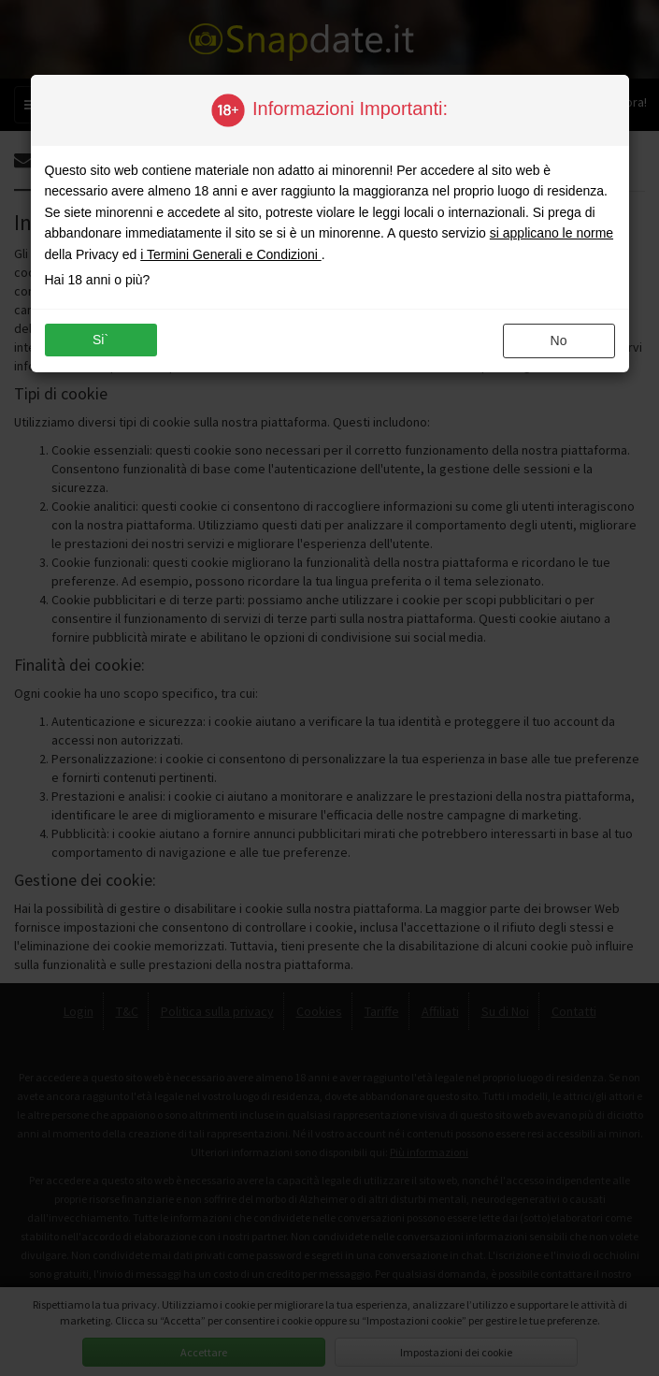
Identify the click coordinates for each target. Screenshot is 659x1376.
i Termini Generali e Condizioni (231, 254)
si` (100, 339)
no (559, 340)
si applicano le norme (551, 232)
